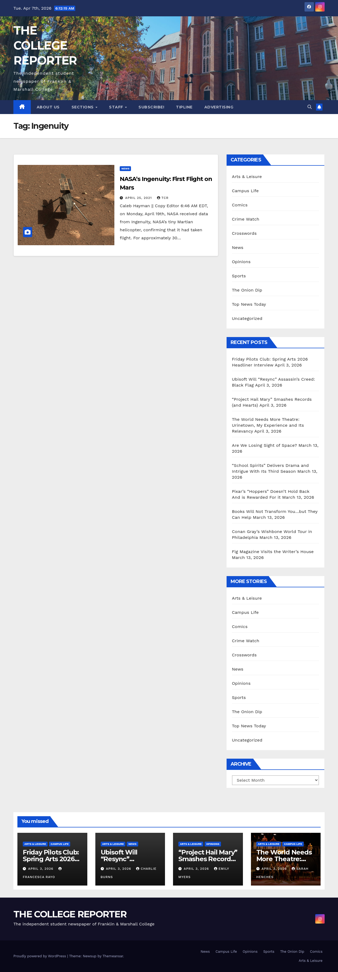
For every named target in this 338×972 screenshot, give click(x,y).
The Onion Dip (247, 290)
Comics (240, 204)
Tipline (184, 107)
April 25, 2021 (139, 198)
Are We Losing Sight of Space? (264, 445)
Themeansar (113, 956)
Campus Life (245, 190)
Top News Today (249, 304)
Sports (239, 275)
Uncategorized (247, 318)
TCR (162, 198)
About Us (48, 107)
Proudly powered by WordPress (40, 956)
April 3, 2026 (41, 869)
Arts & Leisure (247, 176)
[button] (309, 106)
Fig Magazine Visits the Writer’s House (273, 551)
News (125, 168)
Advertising (219, 107)
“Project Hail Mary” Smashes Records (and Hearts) (207, 858)
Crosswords (244, 233)
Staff (116, 107)
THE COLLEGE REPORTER (45, 45)
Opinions (241, 261)
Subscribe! (151, 107)
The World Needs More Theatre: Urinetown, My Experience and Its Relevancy (268, 425)
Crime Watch (246, 219)
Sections (83, 107)
